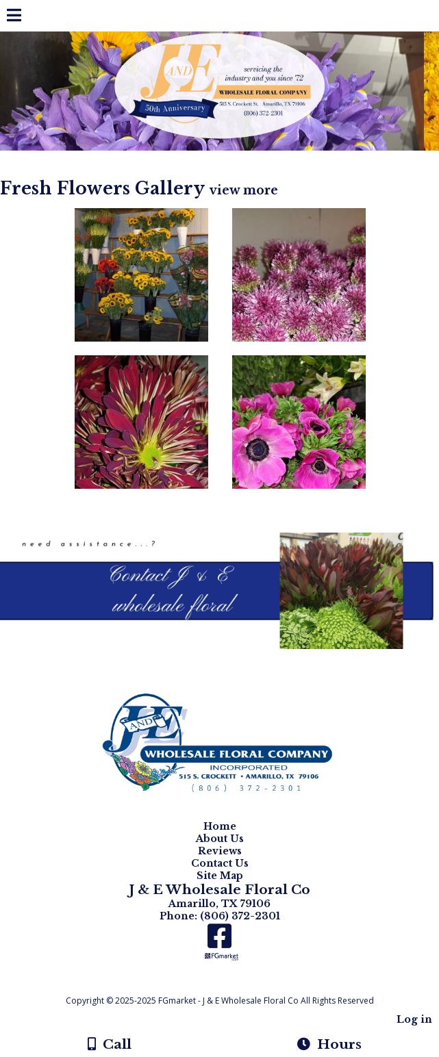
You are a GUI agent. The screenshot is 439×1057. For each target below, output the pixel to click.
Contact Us (220, 863)
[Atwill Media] (231, 985)
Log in (414, 1019)
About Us (220, 838)
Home (219, 826)
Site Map (220, 875)
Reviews (220, 851)
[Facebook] (219, 941)
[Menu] (14, 17)
